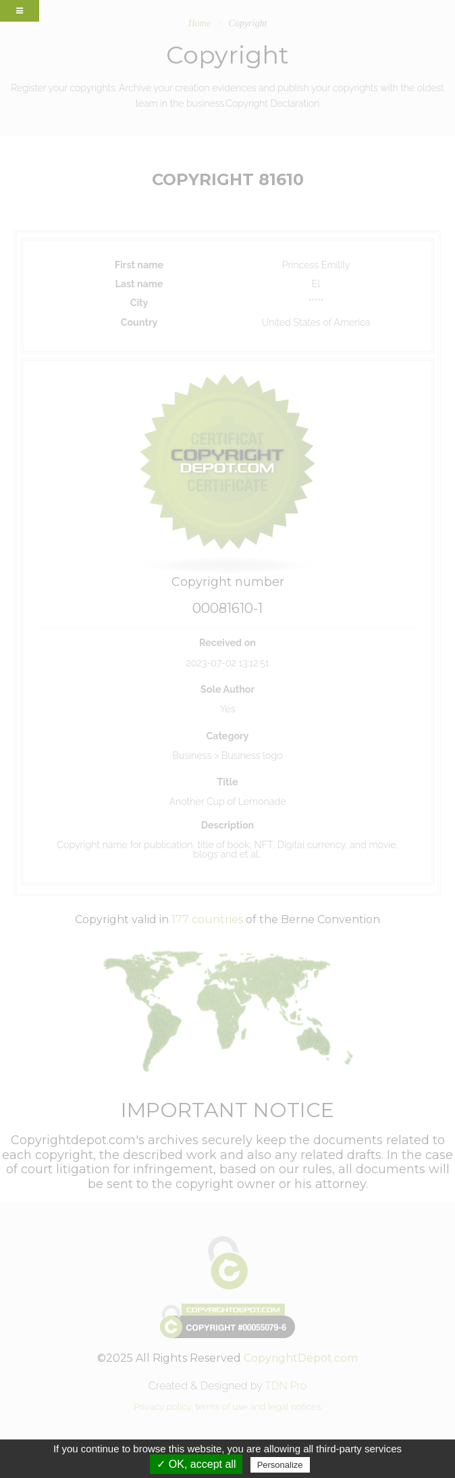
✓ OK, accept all (196, 1464)
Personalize (280, 1465)
